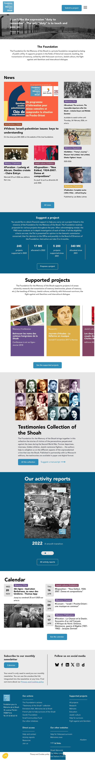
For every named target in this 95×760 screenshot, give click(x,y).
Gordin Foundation (30, 715)
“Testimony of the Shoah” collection (36, 705)
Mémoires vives (56, 737)
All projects (73, 702)
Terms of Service (59, 754)
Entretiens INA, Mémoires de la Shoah (37, 709)
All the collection (28, 462)
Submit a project (71, 8)
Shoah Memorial (56, 750)
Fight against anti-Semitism (80, 721)
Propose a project (47, 266)
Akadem (83, 740)
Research (72, 705)
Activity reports (29, 737)
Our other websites (59, 727)
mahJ (52, 743)
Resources (26, 740)
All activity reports (47, 562)
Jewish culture (75, 715)
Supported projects (78, 696)
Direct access (29, 727)
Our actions (28, 696)
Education (73, 712)
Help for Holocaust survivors (61, 734)
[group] (47, 519)
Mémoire (72, 709)
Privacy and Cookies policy (32, 682)
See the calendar (57, 637)
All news (47, 205)
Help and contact (29, 734)
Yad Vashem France (58, 756)
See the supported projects (47, 365)
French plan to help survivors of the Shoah (39, 712)
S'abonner (11, 665)
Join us (25, 743)
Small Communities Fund (32, 718)
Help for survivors (76, 718)
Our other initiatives (30, 721)
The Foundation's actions (32, 702)
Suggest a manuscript (53, 461)
